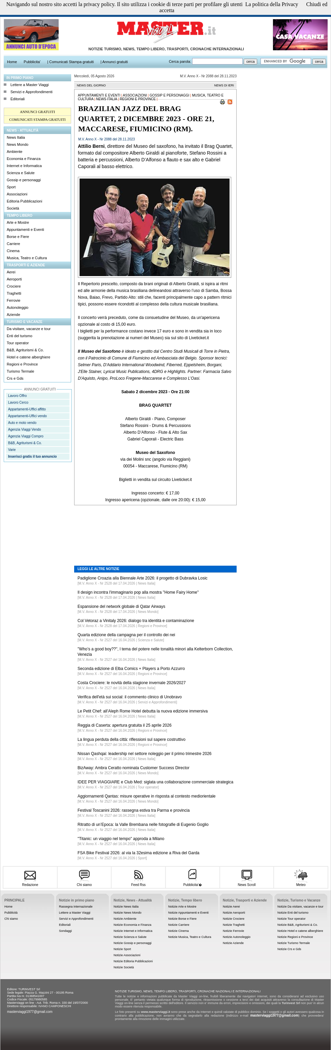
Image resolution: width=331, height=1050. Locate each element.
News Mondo (17, 144)
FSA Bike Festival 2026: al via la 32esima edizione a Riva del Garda (139, 853)
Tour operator (18, 343)
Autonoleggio (17, 307)
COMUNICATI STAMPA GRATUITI (37, 119)
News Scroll (246, 883)
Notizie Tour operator (291, 918)
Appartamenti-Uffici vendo (27, 416)
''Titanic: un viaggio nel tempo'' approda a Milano (121, 838)
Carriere (13, 244)
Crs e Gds (15, 378)
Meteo (301, 883)
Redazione (30, 883)
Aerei (11, 272)
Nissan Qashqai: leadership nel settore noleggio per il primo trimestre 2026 (145, 753)
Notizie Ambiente (125, 918)
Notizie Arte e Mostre (182, 906)
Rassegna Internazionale (76, 906)
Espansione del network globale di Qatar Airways (121, 606)
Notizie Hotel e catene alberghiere (300, 931)
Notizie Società (124, 967)
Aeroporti (14, 279)
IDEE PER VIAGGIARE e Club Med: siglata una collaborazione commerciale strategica (155, 782)
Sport (11, 187)
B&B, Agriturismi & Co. (25, 350)
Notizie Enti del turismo (292, 912)
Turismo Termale (20, 371)
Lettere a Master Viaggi (29, 85)
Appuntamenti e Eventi (25, 229)
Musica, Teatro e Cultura (27, 258)
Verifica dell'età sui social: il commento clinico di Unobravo (130, 697)
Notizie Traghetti (234, 924)
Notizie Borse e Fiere (182, 918)
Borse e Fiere (18, 237)
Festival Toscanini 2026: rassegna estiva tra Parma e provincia (134, 810)
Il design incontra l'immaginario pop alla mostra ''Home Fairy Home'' (138, 592)
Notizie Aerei (231, 906)
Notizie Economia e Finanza (132, 924)
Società (13, 208)
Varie (12, 450)
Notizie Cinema (178, 931)
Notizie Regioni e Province (295, 937)
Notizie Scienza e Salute (130, 937)
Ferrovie (13, 300)
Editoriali (17, 99)
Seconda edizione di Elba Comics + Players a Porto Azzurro (131, 668)
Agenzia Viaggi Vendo (24, 429)
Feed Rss (138, 883)
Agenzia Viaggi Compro (25, 436)
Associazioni (17, 194)
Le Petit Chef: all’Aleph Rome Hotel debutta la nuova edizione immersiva (143, 711)
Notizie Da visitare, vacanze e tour (300, 906)
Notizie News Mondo (128, 912)
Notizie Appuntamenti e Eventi (188, 912)
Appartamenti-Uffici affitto (27, 409)
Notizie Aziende (233, 943)
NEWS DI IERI (224, 85)
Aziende (13, 315)
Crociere (14, 286)
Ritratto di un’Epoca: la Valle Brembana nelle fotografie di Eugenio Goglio (143, 824)
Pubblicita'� (192, 882)
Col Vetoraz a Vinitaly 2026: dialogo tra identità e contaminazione (136, 620)
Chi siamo (84, 883)
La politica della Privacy (271, 4)
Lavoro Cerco (18, 402)
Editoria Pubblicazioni (24, 201)
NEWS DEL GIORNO (91, 85)
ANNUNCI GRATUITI (37, 112)
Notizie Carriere (178, 924)
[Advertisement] (155, 530)
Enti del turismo (19, 336)
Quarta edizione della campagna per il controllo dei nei (126, 634)
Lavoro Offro (17, 396)
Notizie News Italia (126, 906)
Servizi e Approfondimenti (31, 92)
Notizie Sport (122, 949)
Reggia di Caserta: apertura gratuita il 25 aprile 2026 (125, 725)
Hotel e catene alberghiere (28, 357)
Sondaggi (65, 931)
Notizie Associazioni (127, 955)
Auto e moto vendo (22, 423)
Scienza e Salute (21, 173)
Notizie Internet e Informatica (133, 931)
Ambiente (14, 152)
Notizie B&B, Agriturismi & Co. (297, 924)
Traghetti (14, 293)
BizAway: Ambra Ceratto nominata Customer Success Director (133, 767)
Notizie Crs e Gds (289, 949)
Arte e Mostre (18, 222)
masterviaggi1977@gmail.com (30, 1012)
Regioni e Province (22, 364)
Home (8, 906)
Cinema (13, 251)
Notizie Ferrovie (233, 931)
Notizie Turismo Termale (293, 943)
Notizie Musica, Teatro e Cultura (189, 937)
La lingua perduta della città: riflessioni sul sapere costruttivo (131, 739)
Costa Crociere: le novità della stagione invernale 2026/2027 (132, 682)
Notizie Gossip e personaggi (133, 943)
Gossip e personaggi (24, 180)
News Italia (16, 137)
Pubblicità (11, 912)
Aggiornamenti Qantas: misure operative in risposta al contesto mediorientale (147, 796)
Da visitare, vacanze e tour (29, 329)
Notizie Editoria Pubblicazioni (133, 961)
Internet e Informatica (24, 166)
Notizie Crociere (233, 918)
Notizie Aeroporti (234, 912)
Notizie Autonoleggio (236, 937)
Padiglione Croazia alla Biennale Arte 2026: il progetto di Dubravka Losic (143, 578)
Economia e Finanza (23, 159)
